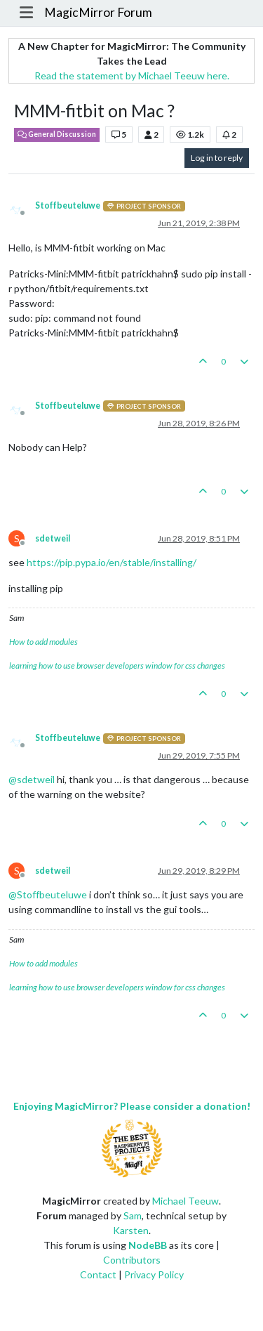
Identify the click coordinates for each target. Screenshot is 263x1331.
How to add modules (43, 641)
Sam (132, 1215)
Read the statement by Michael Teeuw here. (131, 75)
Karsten (131, 1230)
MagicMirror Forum (98, 12)
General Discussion (57, 134)
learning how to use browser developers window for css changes (117, 665)
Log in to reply (217, 157)
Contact (98, 1274)
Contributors (132, 1260)
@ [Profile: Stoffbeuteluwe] (47, 894)
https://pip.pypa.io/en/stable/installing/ (111, 562)
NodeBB (147, 1245)
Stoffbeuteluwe (67, 205)
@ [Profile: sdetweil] (31, 779)
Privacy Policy (154, 1274)
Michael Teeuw (185, 1201)
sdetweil (52, 538)
